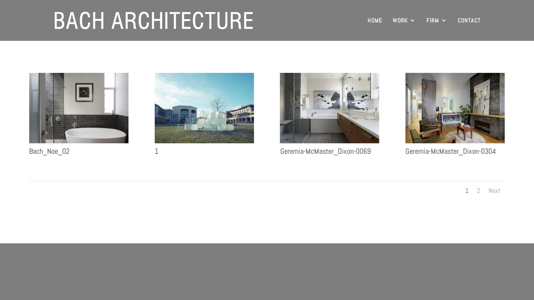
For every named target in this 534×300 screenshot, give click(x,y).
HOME (375, 21)
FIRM (432, 21)
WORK (400, 21)
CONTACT (469, 21)
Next (495, 190)
